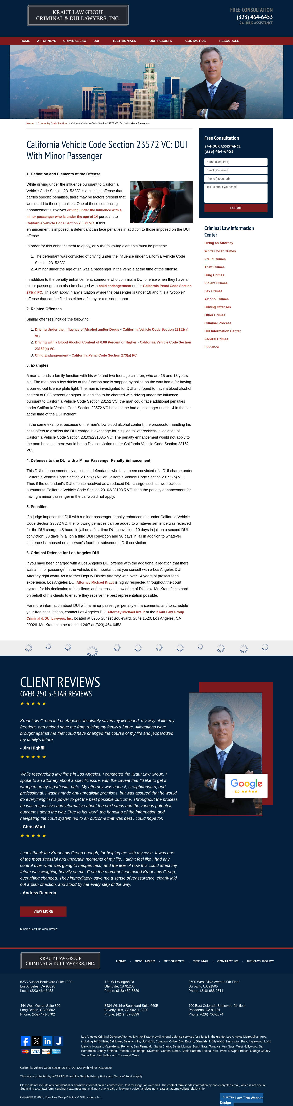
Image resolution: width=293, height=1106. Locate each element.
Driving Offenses (216, 285)
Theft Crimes (213, 251)
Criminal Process (216, 298)
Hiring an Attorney (217, 231)
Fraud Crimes (213, 245)
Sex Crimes (212, 272)
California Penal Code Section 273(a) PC (111, 350)
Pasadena (110, 1040)
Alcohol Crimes (215, 278)
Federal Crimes (215, 312)
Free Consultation (220, 132)
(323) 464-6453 (255, 17)
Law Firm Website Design (250, 1091)
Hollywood (213, 1035)
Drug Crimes (213, 258)
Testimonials (150, 35)
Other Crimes (213, 292)
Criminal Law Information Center (235, 222)
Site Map (207, 955)
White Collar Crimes (218, 238)
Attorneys (59, 35)
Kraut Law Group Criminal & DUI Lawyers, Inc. (75, 1090)
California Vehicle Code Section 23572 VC (68, 218)
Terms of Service (126, 1069)
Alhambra (99, 1035)
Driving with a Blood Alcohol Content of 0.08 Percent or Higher (91, 337)
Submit (236, 202)
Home (31, 35)
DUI (122, 35)
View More (43, 906)
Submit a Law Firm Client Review (38, 923)
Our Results (186, 35)
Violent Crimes (214, 265)
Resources (255, 35)
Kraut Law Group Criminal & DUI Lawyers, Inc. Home (77, 16)
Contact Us (221, 35)
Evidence (210, 318)
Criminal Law (94, 35)
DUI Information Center (220, 305)
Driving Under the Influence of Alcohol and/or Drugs (81, 324)
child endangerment (117, 280)
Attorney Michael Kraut (97, 577)
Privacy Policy (262, 955)
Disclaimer (156, 955)
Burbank (145, 1035)
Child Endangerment (53, 350)
